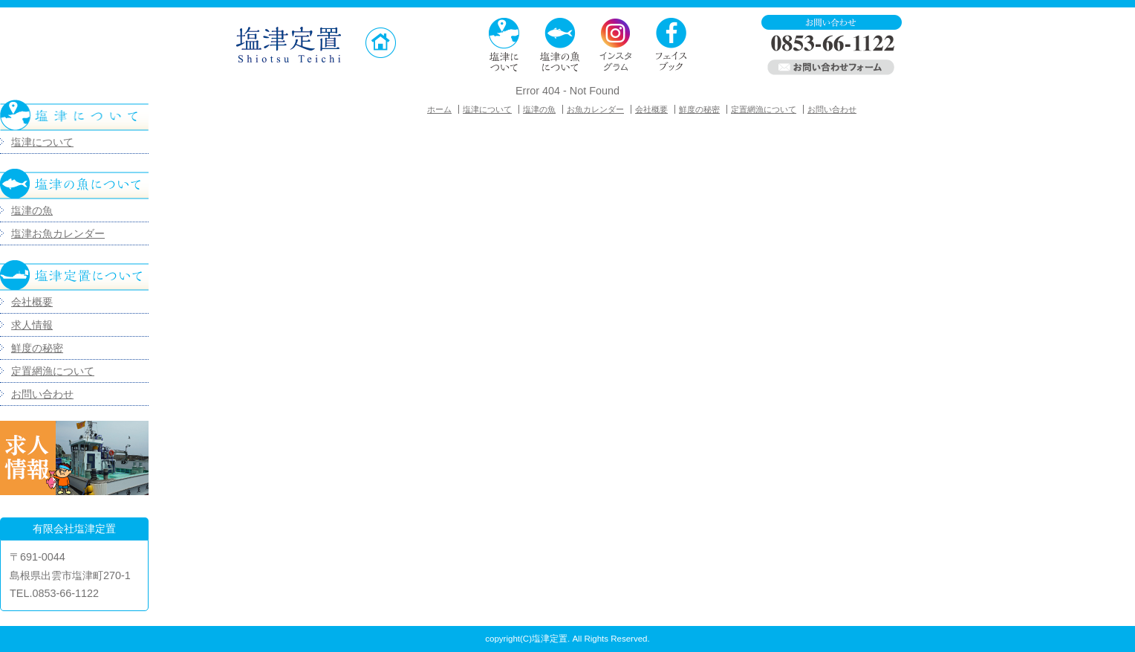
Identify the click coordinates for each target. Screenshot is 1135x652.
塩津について (42, 142)
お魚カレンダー (595, 109)
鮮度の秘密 (37, 348)
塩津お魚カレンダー (58, 233)
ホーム (439, 109)
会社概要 (32, 302)
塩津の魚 (32, 210)
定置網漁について (52, 371)
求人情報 (32, 325)
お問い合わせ (42, 394)
